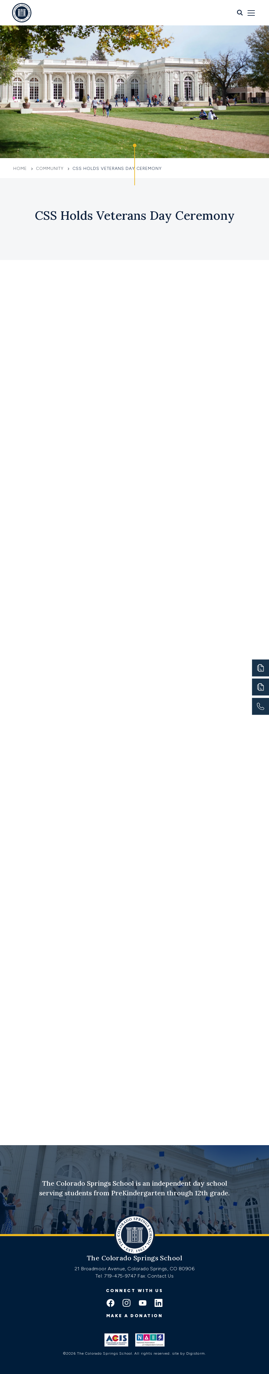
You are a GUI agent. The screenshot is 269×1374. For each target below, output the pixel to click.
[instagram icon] (126, 1303)
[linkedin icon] (158, 1303)
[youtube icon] (142, 1303)
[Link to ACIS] (116, 1340)
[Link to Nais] (150, 1340)
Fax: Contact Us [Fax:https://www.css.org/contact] (155, 1276)
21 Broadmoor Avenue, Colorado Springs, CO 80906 (135, 1269)
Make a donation (134, 1315)
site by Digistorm (188, 1353)
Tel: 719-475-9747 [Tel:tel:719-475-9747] (116, 1276)
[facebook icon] (110, 1303)
